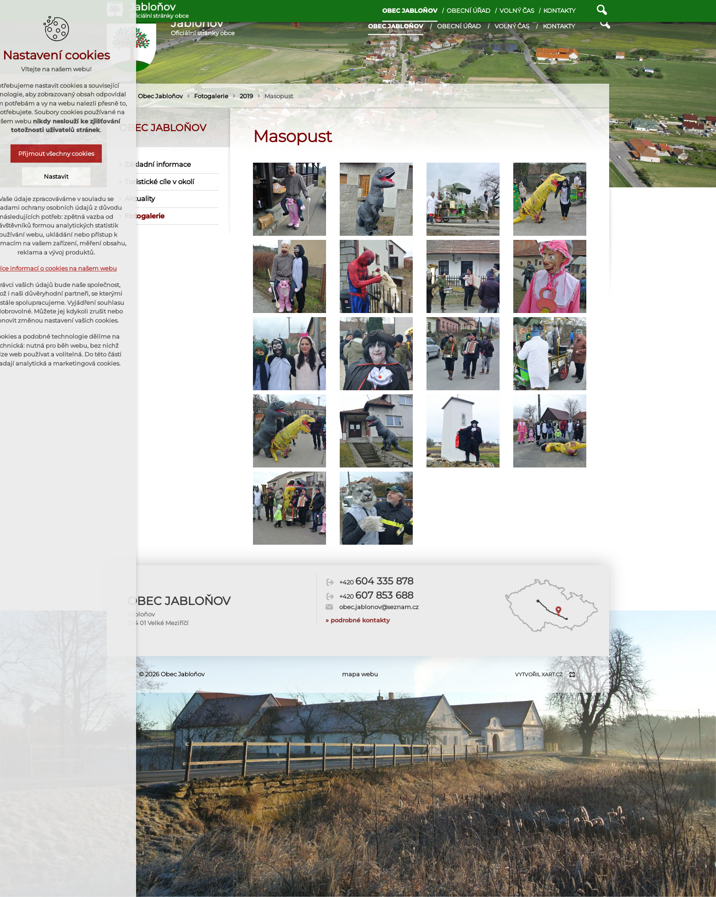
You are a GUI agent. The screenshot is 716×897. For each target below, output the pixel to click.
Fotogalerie (144, 216)
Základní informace (158, 164)
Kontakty (559, 26)
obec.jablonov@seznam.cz (379, 591)
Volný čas (512, 26)
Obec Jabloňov (395, 26)
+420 (376, 566)
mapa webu (360, 674)
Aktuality (140, 198)
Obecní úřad (459, 26)
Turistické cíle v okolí (159, 181)
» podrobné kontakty (358, 604)
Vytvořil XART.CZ (539, 674)
